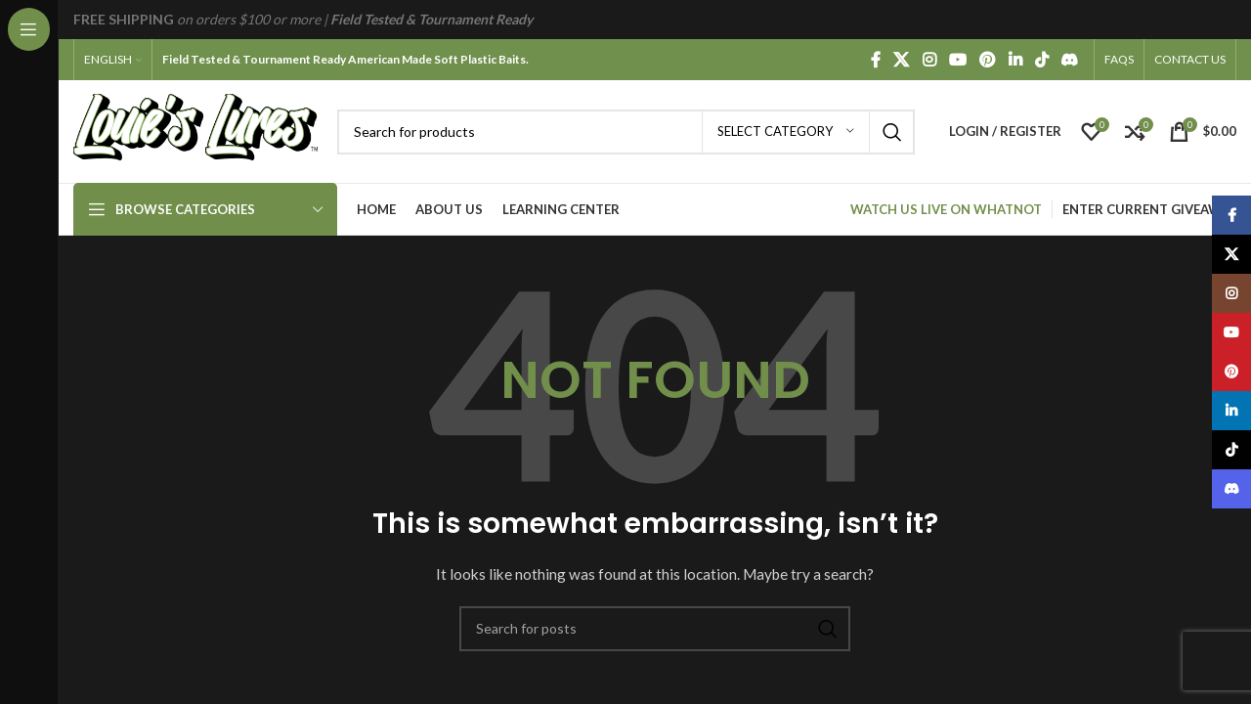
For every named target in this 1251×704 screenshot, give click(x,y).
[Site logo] (195, 129)
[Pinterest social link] (987, 59)
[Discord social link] (1070, 59)
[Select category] (786, 132)
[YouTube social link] (957, 59)
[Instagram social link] (929, 59)
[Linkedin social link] (1015, 59)
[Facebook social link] (875, 59)
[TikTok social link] (1041, 59)
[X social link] (901, 59)
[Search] (626, 132)
